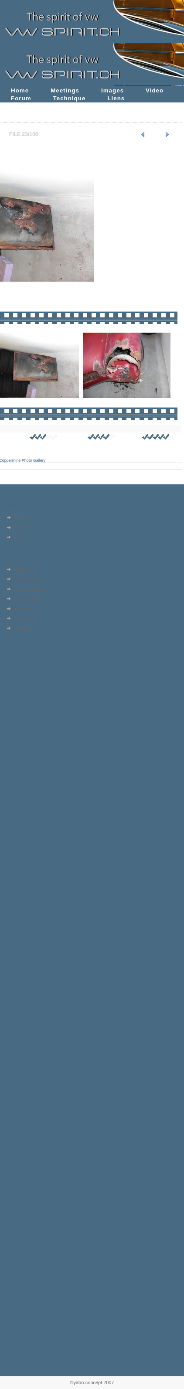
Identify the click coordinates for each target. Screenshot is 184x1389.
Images (112, 90)
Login (18, 537)
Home (20, 90)
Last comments (29, 589)
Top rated (23, 608)
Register (22, 527)
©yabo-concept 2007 (92, 1382)
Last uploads (26, 579)
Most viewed (26, 599)
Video (155, 90)
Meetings (65, 90)
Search (20, 628)
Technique (69, 98)
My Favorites (26, 618)
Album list (23, 569)
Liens (116, 98)
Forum (21, 98)
